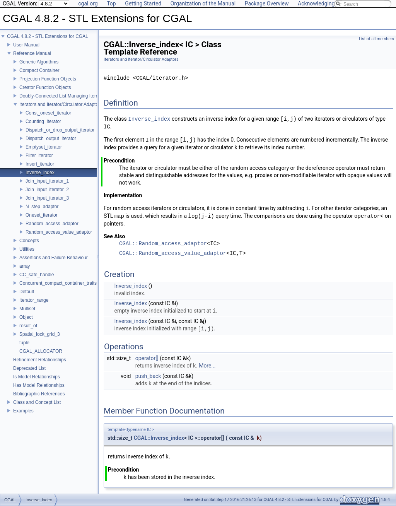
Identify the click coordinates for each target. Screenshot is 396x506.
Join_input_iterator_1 (47, 181)
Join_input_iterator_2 (47, 189)
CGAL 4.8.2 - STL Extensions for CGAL (47, 36)
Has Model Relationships (39, 385)
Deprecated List (29, 368)
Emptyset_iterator (44, 147)
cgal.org (87, 3)
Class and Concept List (37, 402)
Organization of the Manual (203, 3)
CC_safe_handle (36, 274)
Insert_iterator (40, 164)
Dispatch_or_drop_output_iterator (60, 130)
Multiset (27, 308)
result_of (28, 325)
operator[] (147, 358)
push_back (148, 376)
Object (26, 317)
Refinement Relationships (39, 359)
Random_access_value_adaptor (59, 232)
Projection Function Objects (47, 79)
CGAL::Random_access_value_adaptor (172, 253)
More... (207, 366)
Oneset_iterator (42, 215)
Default (26, 291)
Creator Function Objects (45, 87)
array (24, 266)
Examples (23, 411)
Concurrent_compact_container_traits (58, 283)
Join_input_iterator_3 (47, 198)
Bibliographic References (39, 394)
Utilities (26, 249)
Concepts (29, 240)
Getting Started (143, 3)
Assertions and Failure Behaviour (53, 257)
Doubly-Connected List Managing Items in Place (68, 96)
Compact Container (39, 70)
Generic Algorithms (38, 62)
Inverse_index (40, 172)
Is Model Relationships (36, 377)
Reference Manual (32, 53)
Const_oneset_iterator (48, 113)
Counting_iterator (43, 121)
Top (111, 3)
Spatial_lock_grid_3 (39, 334)
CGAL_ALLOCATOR (40, 351)
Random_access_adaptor (52, 223)
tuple (24, 342)
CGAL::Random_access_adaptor (163, 244)
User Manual (26, 45)
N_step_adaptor (42, 206)
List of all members (376, 38)
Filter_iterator (39, 155)
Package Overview (267, 3)
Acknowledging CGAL (324, 3)
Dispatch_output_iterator (51, 138)
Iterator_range (33, 300)
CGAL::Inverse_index (159, 438)
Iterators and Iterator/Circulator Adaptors (60, 104)
